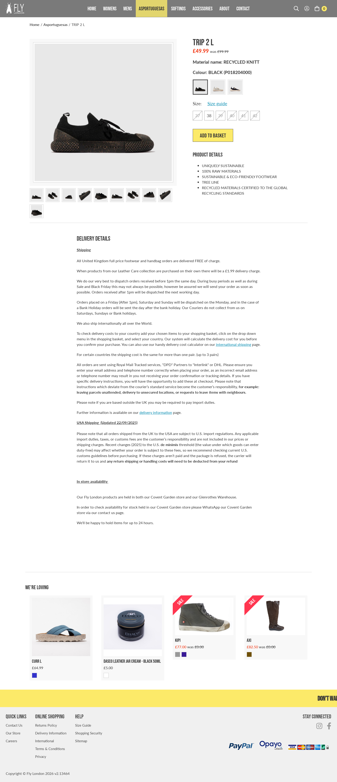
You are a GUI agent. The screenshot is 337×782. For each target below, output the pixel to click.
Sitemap (81, 740)
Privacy (40, 756)
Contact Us (14, 725)
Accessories (202, 8)
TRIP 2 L (78, 24)
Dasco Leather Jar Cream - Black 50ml (132, 661)
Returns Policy (46, 725)
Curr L (37, 661)
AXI (249, 640)
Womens (109, 8)
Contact (243, 8)
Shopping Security (88, 733)
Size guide (217, 103)
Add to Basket (213, 135)
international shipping (233, 344)
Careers (11, 740)
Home (92, 8)
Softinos (178, 8)
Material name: (226, 62)
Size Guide (83, 725)
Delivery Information (50, 733)
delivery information (155, 412)
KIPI (178, 640)
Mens (127, 8)
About (224, 8)
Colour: (222, 72)
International (44, 740)
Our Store (13, 733)
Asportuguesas (151, 8)
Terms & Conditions (50, 748)
